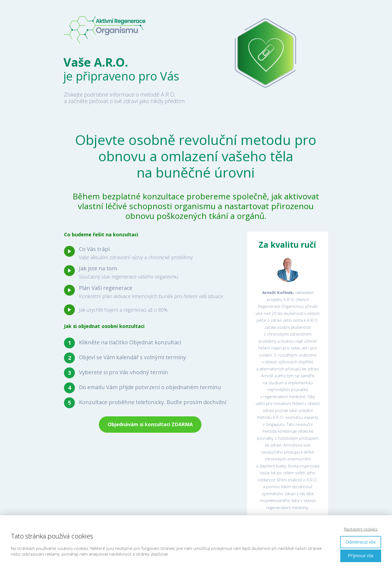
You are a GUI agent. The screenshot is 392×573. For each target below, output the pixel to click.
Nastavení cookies (361, 529)
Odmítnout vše (361, 542)
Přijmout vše (360, 556)
